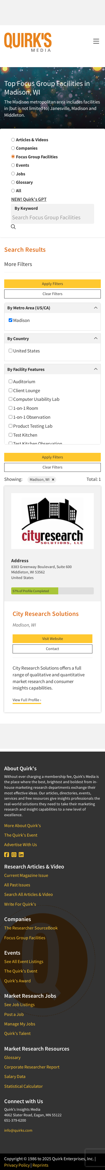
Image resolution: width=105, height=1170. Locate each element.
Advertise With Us (20, 844)
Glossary (12, 1057)
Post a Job (14, 1014)
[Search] (52, 217)
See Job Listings (19, 1004)
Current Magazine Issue (26, 875)
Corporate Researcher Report (31, 1067)
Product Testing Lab (30, 426)
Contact (52, 648)
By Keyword (26, 208)
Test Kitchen (23, 435)
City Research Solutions (46, 613)
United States (24, 351)
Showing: (13, 479)
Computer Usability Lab (34, 399)
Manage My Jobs (19, 1024)
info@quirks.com (18, 1130)
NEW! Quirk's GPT (28, 199)
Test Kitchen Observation (35, 444)
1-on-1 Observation (29, 417)
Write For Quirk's (20, 904)
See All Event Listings (23, 961)
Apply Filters (52, 283)
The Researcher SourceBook (31, 928)
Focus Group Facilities (24, 937)
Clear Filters (52, 293)
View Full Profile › (27, 699)
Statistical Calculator (23, 1086)
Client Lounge (24, 390)
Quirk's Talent (17, 1033)
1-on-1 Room (23, 408)
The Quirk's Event (20, 835)
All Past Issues (17, 884)
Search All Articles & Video (28, 894)
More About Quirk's (22, 825)
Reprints (40, 1165)
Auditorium (22, 381)
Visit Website (52, 638)
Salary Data (14, 1076)
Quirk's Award (17, 980)
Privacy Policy (17, 1165)
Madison (19, 320)
